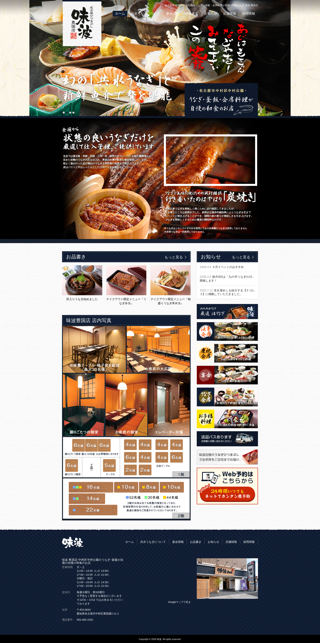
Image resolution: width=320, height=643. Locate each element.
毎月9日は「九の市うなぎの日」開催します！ (227, 278)
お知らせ (210, 13)
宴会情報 (172, 13)
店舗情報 (229, 13)
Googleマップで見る (179, 602)
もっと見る (175, 257)
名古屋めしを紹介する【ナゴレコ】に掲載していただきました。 (227, 292)
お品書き (191, 13)
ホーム (120, 13)
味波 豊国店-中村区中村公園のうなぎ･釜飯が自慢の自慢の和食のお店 (92, 561)
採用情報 (248, 13)
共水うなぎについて (145, 13)
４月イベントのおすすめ (221, 267)
